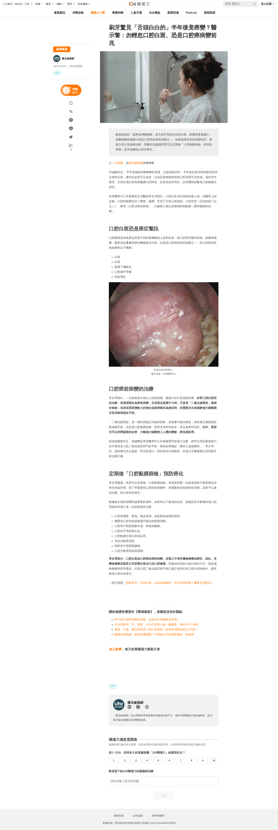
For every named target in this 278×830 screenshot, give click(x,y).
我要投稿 (119, 815)
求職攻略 (78, 12)
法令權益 (154, 12)
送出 (164, 795)
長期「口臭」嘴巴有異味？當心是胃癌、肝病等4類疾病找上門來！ (156, 629)
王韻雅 (119, 162)
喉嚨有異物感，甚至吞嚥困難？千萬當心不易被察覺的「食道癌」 (156, 634)
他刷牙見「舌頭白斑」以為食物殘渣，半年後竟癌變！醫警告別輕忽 (168, 582)
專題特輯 (117, 12)
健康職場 (61, 49)
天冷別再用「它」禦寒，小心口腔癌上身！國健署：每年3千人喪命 (156, 624)
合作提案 (138, 815)
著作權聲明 (158, 815)
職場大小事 (98, 12)
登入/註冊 (266, 3)
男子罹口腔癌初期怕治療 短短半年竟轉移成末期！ (147, 619)
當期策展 (209, 12)
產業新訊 (59, 12)
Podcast (191, 12)
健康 (57, 72)
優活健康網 (68, 58)
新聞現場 (173, 12)
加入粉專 (115, 649)
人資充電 (136, 12)
